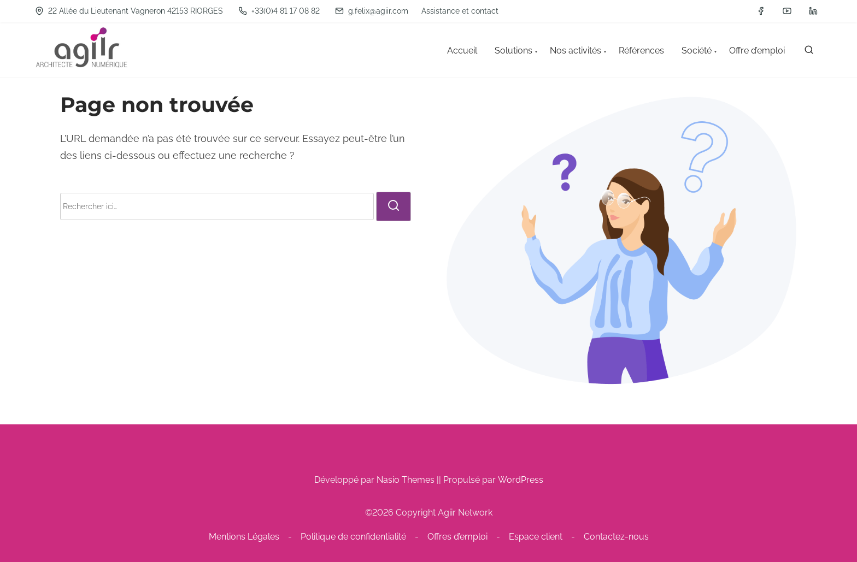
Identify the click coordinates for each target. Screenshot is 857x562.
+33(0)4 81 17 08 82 (279, 11)
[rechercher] (809, 52)
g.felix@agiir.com (371, 11)
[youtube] (787, 11)
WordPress (520, 480)
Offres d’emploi (457, 536)
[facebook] (761, 11)
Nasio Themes (407, 480)
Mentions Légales (244, 536)
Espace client (535, 536)
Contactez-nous (616, 536)
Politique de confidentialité (353, 536)
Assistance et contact (459, 11)
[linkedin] (813, 11)
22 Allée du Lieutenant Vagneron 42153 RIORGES (129, 11)
